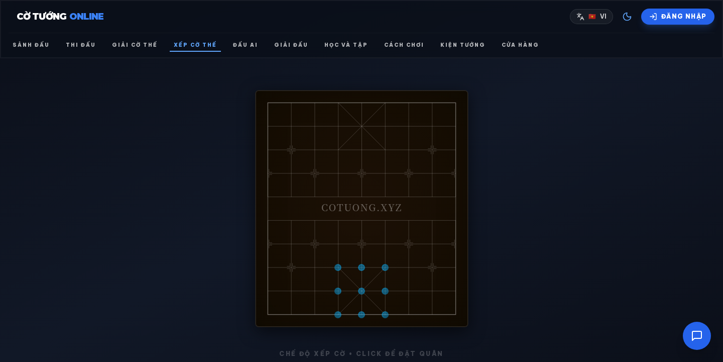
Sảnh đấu (31, 45)
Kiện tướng (463, 45)
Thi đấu (81, 45)
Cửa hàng (520, 45)
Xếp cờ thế (195, 45)
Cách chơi (404, 45)
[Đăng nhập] (677, 17)
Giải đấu (291, 45)
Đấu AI (245, 45)
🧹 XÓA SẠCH (633, 240)
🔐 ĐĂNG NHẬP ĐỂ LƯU (136, 303)
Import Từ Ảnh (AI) (532, 333)
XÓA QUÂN (540, 240)
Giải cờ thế (135, 45)
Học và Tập (346, 45)
